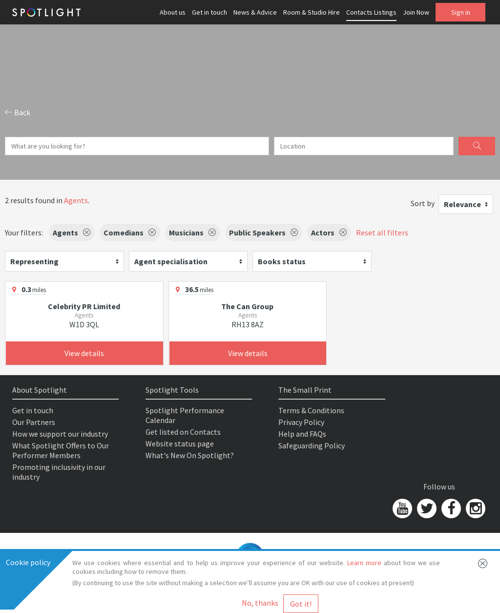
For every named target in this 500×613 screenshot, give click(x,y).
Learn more (364, 562)
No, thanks (260, 603)
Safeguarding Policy (311, 445)
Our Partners (33, 422)
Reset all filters (382, 232)
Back (17, 112)
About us (173, 12)
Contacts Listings (371, 12)
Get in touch (209, 12)
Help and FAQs (302, 434)
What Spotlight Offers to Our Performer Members (60, 450)
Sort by (423, 203)
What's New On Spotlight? (190, 455)
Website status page (180, 443)
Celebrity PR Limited (84, 306)
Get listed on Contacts (183, 432)
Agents (76, 200)
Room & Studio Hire (311, 12)
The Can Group (247, 306)
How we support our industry (60, 434)
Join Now (416, 12)
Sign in (460, 12)
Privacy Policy (301, 422)
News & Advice (255, 12)
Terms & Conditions (311, 410)
